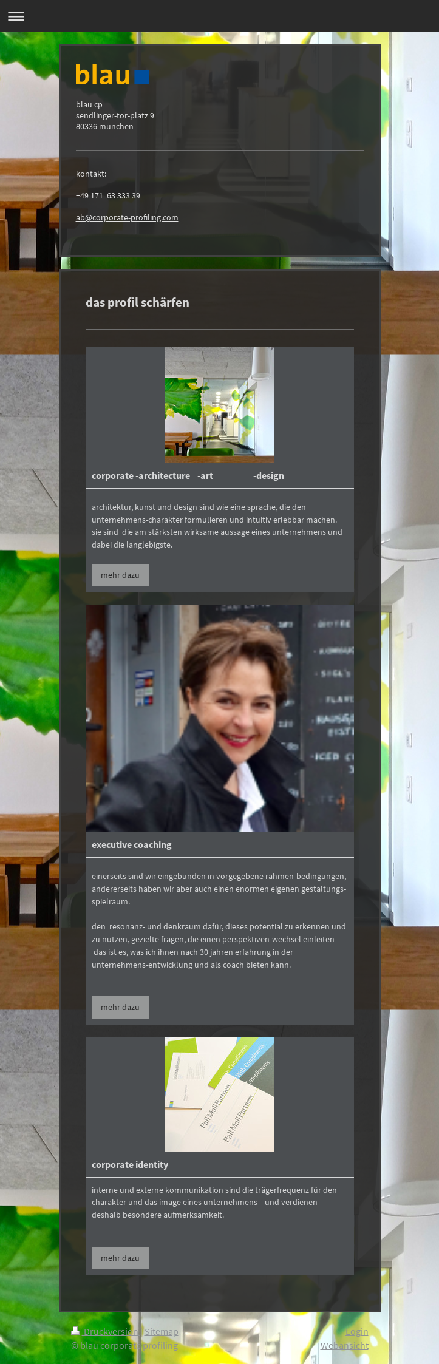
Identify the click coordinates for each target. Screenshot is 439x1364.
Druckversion (105, 1331)
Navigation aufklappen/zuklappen (219, 16)
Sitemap (162, 1331)
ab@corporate (102, 217)
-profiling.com (153, 217)
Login (357, 1331)
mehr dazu (120, 574)
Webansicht (345, 1345)
